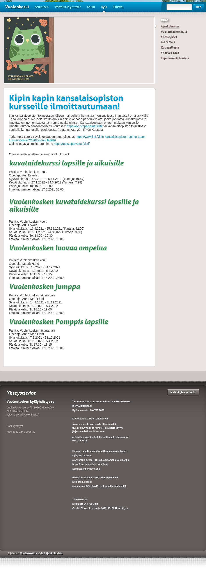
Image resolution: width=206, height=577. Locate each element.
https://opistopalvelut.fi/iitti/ (85, 126)
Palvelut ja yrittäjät (68, 7)
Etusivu (118, 7)
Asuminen (42, 7)
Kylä (104, 8)
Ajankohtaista (170, 26)
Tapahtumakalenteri (175, 58)
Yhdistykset (169, 37)
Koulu (91, 7)
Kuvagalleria (170, 47)
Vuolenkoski (17, 6)
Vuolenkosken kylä (174, 32)
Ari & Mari (168, 42)
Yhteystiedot (170, 53)
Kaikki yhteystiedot (183, 392)
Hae (198, 7)
